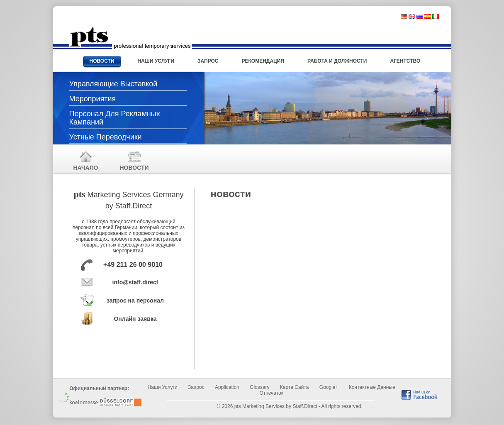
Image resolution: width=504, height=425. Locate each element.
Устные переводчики (105, 137)
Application (227, 387)
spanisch (427, 16)
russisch (419, 16)
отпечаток (271, 393)
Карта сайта (294, 387)
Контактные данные (372, 387)
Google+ (328, 387)
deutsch (404, 16)
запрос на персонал (135, 300)
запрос (196, 387)
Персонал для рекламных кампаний (114, 118)
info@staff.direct (135, 282)
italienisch (435, 16)
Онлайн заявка (135, 318)
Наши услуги (163, 387)
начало (85, 160)
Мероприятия (92, 99)
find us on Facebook (419, 394)
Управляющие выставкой (113, 84)
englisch (412, 16)
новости (134, 160)
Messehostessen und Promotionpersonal (130, 38)
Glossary (259, 387)
